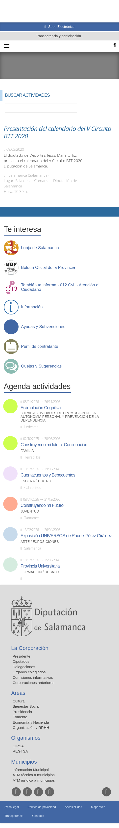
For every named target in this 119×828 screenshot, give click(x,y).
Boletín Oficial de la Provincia (48, 267)
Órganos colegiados (29, 672)
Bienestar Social (26, 706)
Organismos (26, 738)
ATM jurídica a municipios (34, 780)
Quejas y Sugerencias (41, 366)
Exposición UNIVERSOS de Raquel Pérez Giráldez (66, 535)
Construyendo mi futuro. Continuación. (54, 444)
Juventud (30, 511)
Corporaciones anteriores (33, 683)
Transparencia (13, 816)
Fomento (20, 717)
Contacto (38, 816)
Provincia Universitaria (40, 566)
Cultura (18, 701)
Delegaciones (24, 667)
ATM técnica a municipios (34, 775)
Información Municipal (31, 770)
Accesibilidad (73, 807)
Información (32, 307)
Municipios (24, 762)
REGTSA (20, 751)
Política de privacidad (42, 807)
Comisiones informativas (33, 677)
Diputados (21, 661)
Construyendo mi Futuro (42, 505)
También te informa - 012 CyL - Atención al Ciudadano (60, 287)
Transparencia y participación (59, 36)
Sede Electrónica (60, 27)
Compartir (6, 212)
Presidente (21, 656)
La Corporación (29, 648)
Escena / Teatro (36, 481)
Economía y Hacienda (31, 722)
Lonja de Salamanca (40, 248)
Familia (27, 451)
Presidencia (22, 712)
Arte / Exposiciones (40, 542)
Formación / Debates (41, 572)
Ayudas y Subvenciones (43, 327)
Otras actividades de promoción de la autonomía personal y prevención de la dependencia (60, 416)
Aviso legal (11, 807)
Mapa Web (98, 807)
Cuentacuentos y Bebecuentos (48, 475)
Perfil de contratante (39, 346)
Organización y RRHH (31, 727)
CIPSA (18, 746)
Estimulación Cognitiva (41, 407)
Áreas (18, 693)
